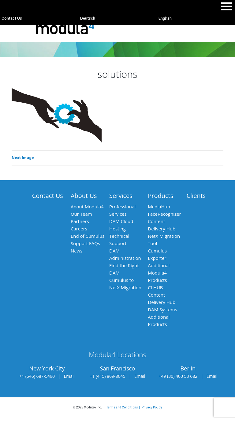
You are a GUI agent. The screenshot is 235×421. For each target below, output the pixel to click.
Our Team (81, 214)
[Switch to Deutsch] (117, 18)
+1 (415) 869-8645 (107, 376)
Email (69, 376)
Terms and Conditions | (124, 407)
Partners (80, 221)
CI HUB (155, 287)
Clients (196, 196)
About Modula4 (87, 206)
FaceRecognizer (164, 214)
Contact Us (12, 18)
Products (160, 196)
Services (120, 196)
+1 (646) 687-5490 (37, 376)
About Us (84, 196)
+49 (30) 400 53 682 (178, 376)
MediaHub (159, 206)
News (77, 251)
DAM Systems (162, 309)
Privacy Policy (152, 407)
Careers (79, 229)
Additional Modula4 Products (159, 272)
